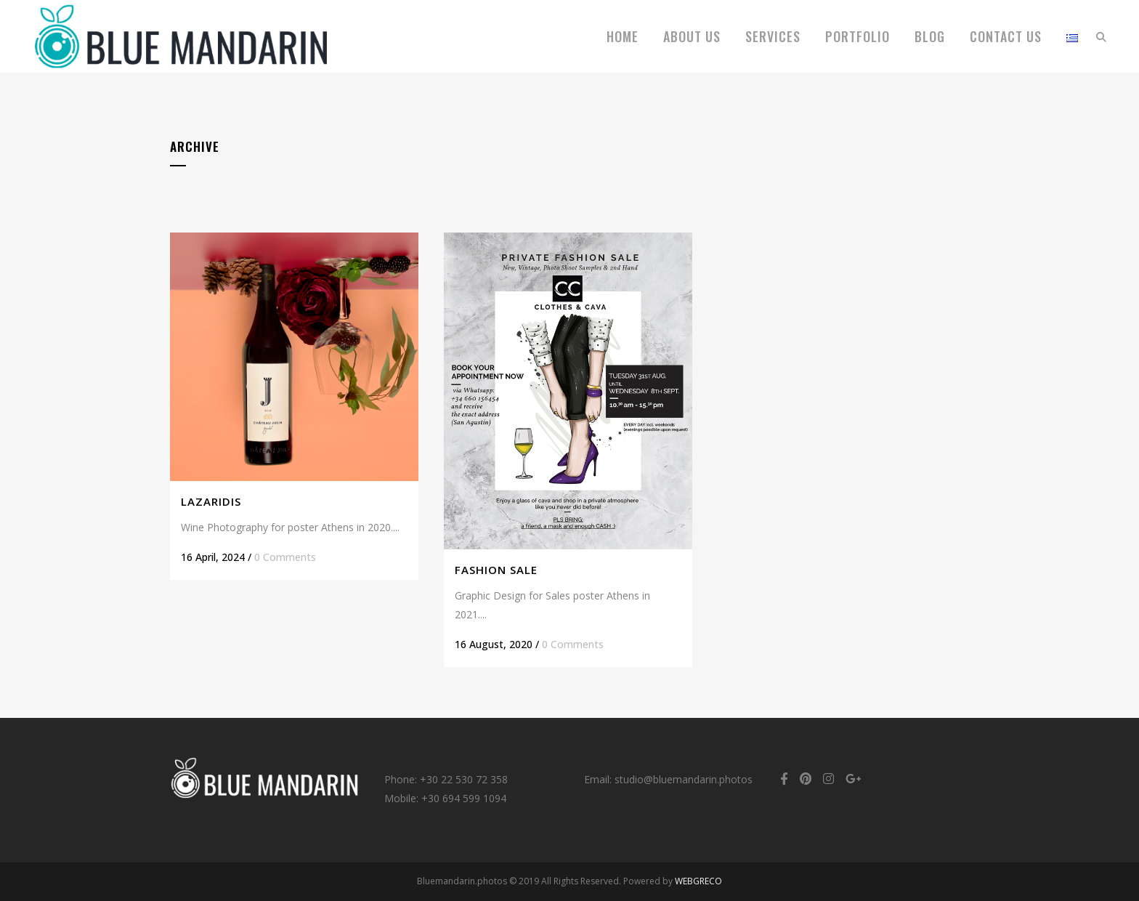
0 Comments (285, 557)
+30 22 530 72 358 (464, 779)
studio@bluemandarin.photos (684, 779)
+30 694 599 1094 (463, 798)
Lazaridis (211, 501)
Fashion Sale (496, 569)
